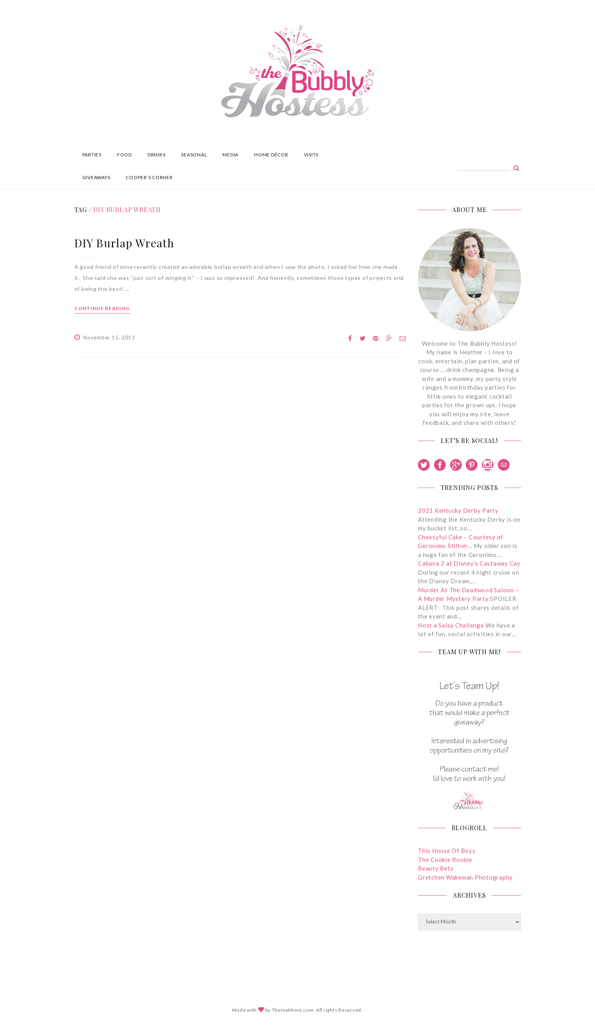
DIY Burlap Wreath (124, 243)
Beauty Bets (435, 868)
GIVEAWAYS (96, 177)
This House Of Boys (447, 850)
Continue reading (102, 308)
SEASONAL (194, 155)
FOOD (124, 155)
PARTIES (91, 155)
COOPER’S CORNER (149, 177)
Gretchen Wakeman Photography (465, 877)
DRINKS (157, 155)
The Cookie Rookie (445, 859)
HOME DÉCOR (271, 155)
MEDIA (230, 155)
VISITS (311, 155)
